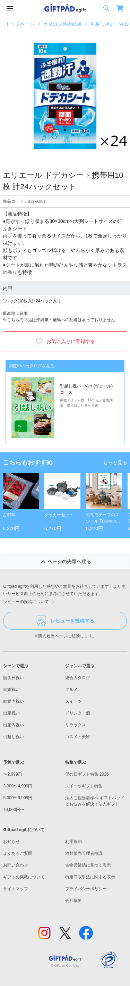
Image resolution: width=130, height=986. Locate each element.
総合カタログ (77, 677)
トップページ (20, 24)
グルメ (71, 689)
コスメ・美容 (77, 736)
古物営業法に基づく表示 (88, 865)
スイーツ (73, 701)
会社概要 (73, 900)
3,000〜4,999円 (17, 786)
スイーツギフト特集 (84, 786)
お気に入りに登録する (65, 341)
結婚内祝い (13, 701)
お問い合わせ (15, 865)
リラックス (75, 724)
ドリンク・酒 (77, 713)
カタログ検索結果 (62, 24)
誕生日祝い (13, 677)
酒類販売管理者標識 (84, 853)
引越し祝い (13, 736)
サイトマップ (15, 888)
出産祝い (11, 713)
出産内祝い (13, 724)
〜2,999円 (12, 774)
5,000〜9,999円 (17, 797)
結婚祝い (11, 689)
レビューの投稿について (30, 602)
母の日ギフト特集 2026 (87, 774)
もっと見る (115, 462)
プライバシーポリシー (86, 888)
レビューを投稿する (65, 621)
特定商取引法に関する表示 (90, 877)
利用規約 (73, 841)
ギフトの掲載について (24, 877)
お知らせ (11, 841)
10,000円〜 (13, 809)
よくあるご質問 (17, 853)
